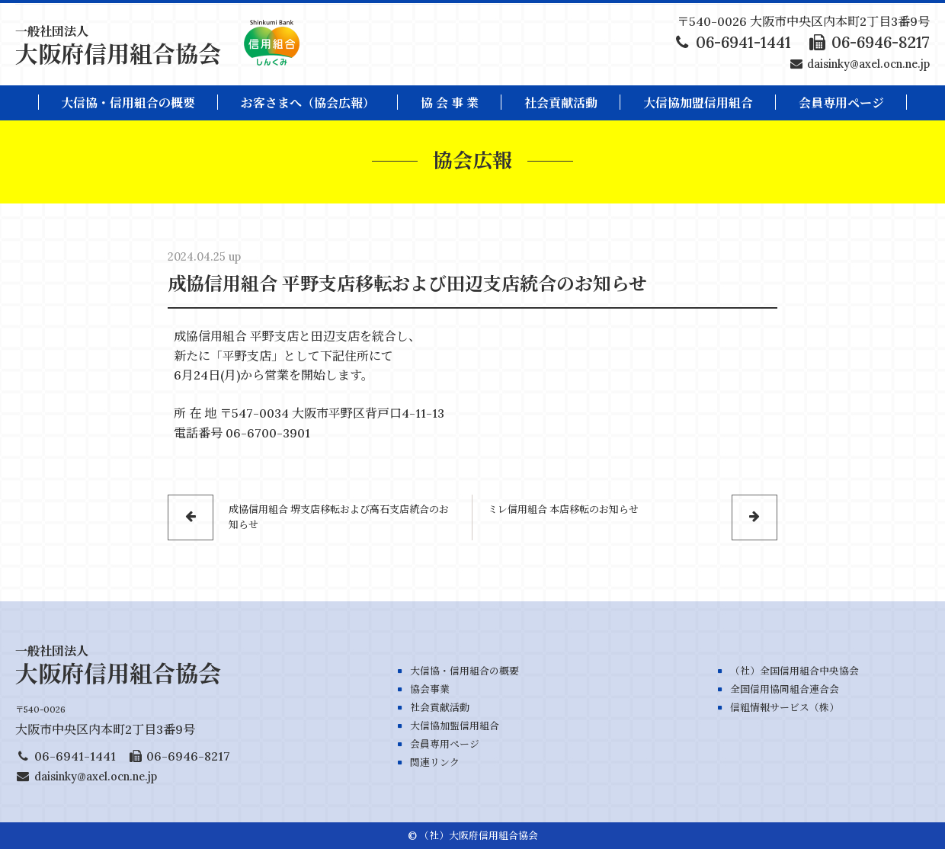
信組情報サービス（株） (784, 707)
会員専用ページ (444, 744)
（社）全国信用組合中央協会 (794, 671)
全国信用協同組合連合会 (784, 689)
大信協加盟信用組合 (698, 103)
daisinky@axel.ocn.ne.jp (868, 64)
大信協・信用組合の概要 (128, 103)
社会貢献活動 (560, 103)
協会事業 (430, 689)
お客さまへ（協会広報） (308, 103)
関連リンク (435, 762)
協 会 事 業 (450, 103)
